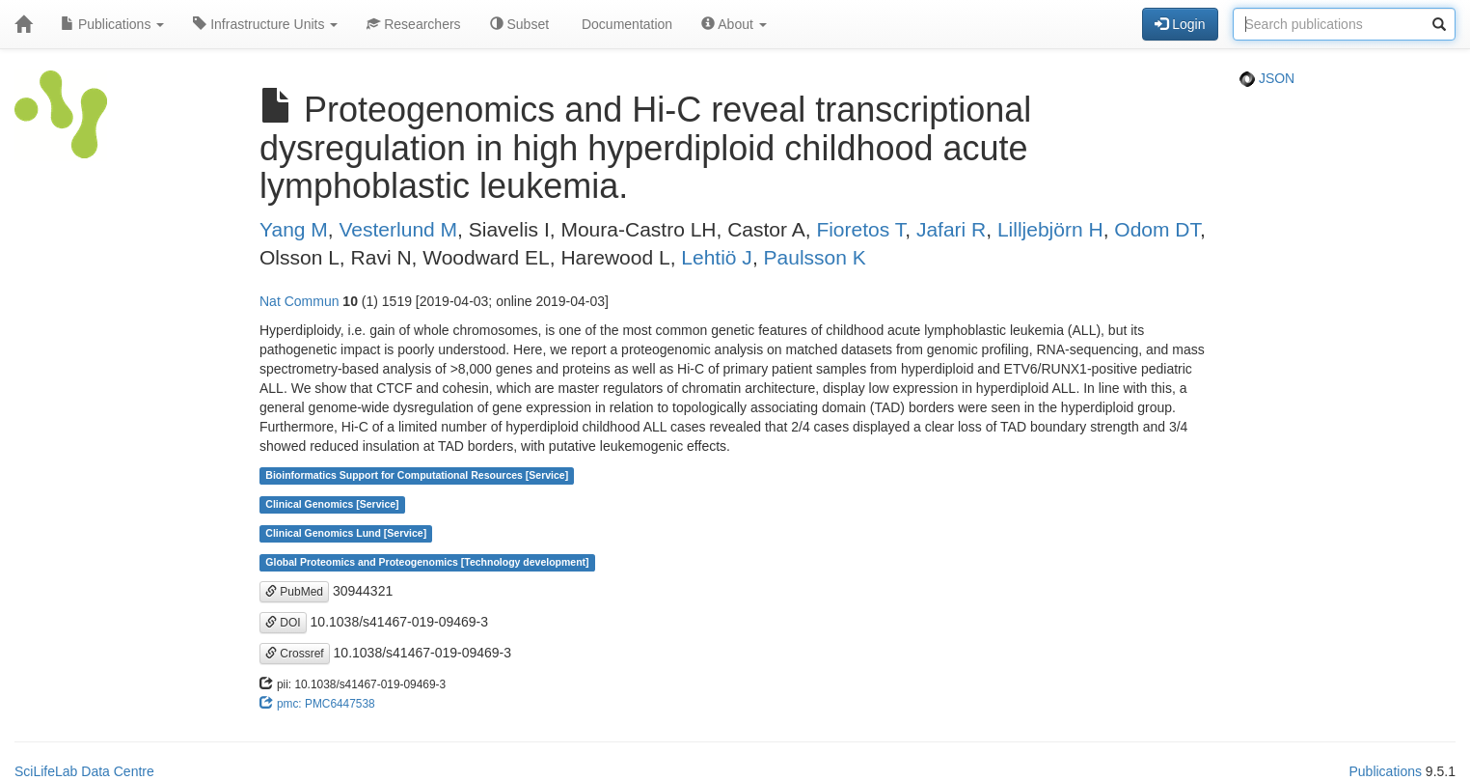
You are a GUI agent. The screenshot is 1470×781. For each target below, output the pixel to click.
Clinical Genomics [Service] (331, 505)
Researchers (413, 24)
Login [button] (1180, 24)
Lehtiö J (716, 257)
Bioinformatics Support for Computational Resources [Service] (416, 476)
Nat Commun (299, 301)
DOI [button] (283, 622)
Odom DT (1157, 229)
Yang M (293, 229)
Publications (112, 24)
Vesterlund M (399, 229)
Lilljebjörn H (1050, 229)
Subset (519, 24)
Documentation (625, 24)
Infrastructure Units (265, 24)
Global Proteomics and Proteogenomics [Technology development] (426, 563)
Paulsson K (815, 257)
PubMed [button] (294, 592)
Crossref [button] (294, 653)
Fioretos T (860, 229)
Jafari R (951, 229)
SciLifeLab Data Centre (84, 771)
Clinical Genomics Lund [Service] (345, 534)
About (734, 24)
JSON (1266, 78)
